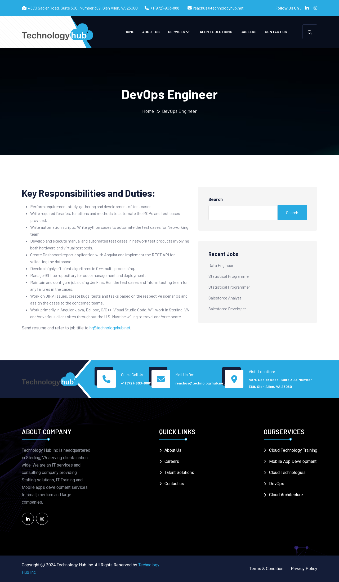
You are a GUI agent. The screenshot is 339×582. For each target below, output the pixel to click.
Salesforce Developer (227, 308)
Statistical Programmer (229, 276)
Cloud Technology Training (293, 450)
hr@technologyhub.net (110, 327)
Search (215, 199)
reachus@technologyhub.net (218, 7)
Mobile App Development (292, 461)
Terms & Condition (266, 568)
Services (176, 31)
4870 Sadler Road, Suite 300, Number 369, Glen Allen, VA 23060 (280, 383)
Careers (248, 31)
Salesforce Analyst (224, 297)
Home (129, 31)
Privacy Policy (304, 568)
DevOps (276, 483)
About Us (151, 31)
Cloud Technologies (287, 472)
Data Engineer (220, 265)
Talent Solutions (215, 31)
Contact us (276, 31)
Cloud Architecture (286, 494)
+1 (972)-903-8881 (165, 7)
